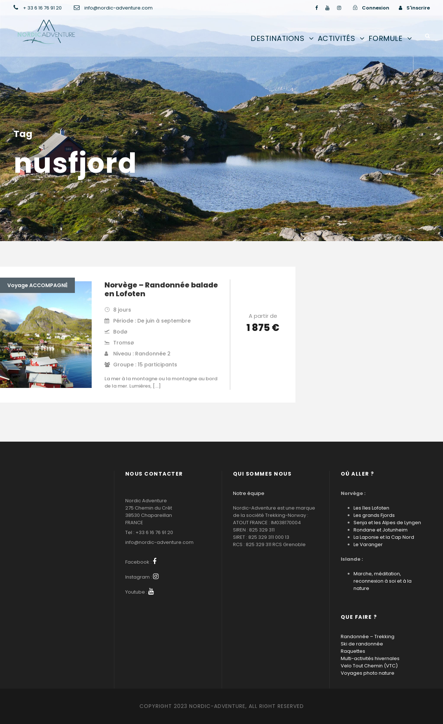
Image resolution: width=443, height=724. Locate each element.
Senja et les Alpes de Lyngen (387, 522)
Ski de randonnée (362, 643)
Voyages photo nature (367, 673)
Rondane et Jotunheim (381, 529)
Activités (336, 38)
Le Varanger (368, 544)
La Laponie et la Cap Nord (384, 537)
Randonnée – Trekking (367, 636)
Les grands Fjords (374, 515)
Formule (385, 38)
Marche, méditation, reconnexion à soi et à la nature (383, 581)
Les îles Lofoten (371, 507)
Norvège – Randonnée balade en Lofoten (161, 289)
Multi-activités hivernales (370, 658)
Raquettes (353, 651)
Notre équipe (248, 493)
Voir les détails (262, 348)
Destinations (277, 38)
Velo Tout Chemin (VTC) (369, 665)
